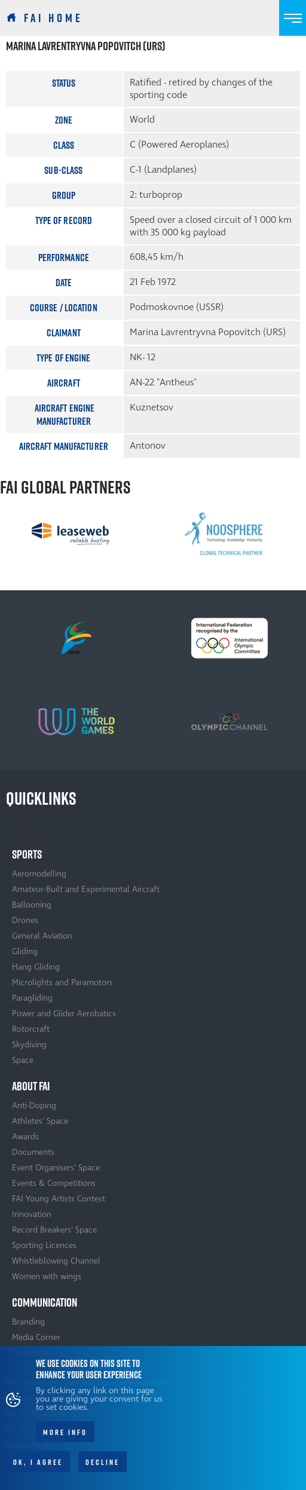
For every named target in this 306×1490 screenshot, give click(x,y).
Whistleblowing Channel (56, 1261)
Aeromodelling (39, 873)
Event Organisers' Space (56, 1167)
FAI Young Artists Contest (58, 1198)
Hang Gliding (36, 967)
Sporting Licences (44, 1245)
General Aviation (42, 936)
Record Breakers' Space (54, 1229)
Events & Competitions (54, 1183)
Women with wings (46, 1276)
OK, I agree (38, 1470)
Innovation (31, 1214)
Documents (33, 1152)
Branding (28, 1321)
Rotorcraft (31, 1029)
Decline (102, 1470)
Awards (25, 1136)
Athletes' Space (40, 1121)
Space (22, 1060)
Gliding (25, 951)
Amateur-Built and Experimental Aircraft (86, 889)
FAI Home (53, 18)
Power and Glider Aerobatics (64, 1013)
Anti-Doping (34, 1105)
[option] (70, 533)
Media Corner (36, 1337)
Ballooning (31, 904)
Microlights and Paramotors (62, 982)
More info (65, 1440)
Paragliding (32, 998)
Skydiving (29, 1044)
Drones (25, 920)
